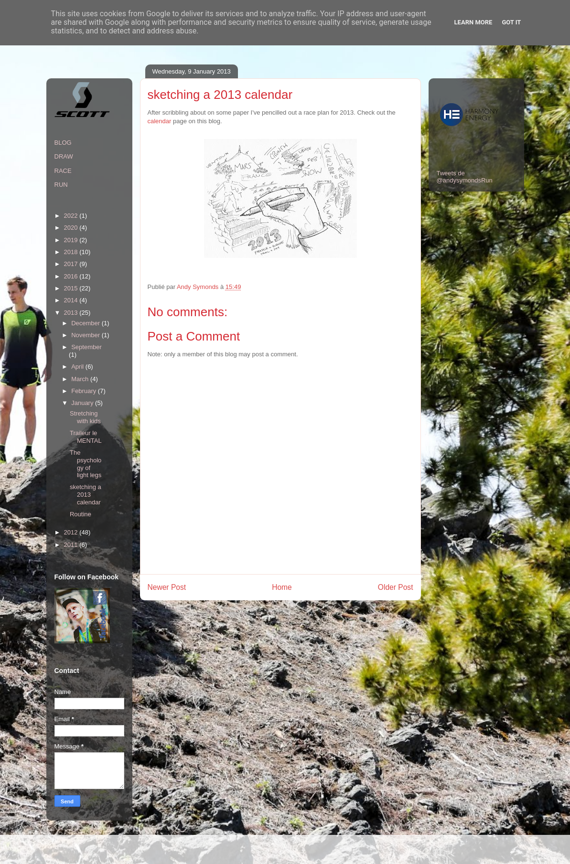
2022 (72, 215)
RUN (61, 184)
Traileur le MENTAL (86, 436)
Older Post (395, 587)
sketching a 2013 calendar (85, 494)
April (78, 366)
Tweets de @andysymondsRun (465, 177)
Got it (511, 22)
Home (282, 587)
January (83, 402)
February (84, 391)
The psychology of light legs (85, 464)
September (86, 347)
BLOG (63, 142)
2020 (72, 227)
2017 (72, 263)
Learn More (473, 22)
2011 (72, 544)
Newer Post (167, 587)
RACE (63, 170)
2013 (72, 312)
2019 (72, 240)
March (80, 379)
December (86, 323)
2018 (72, 252)
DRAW (63, 156)
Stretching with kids (85, 417)
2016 (72, 276)
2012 (72, 532)
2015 (72, 288)
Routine (80, 514)
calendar (160, 121)
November (86, 335)
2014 (72, 300)
